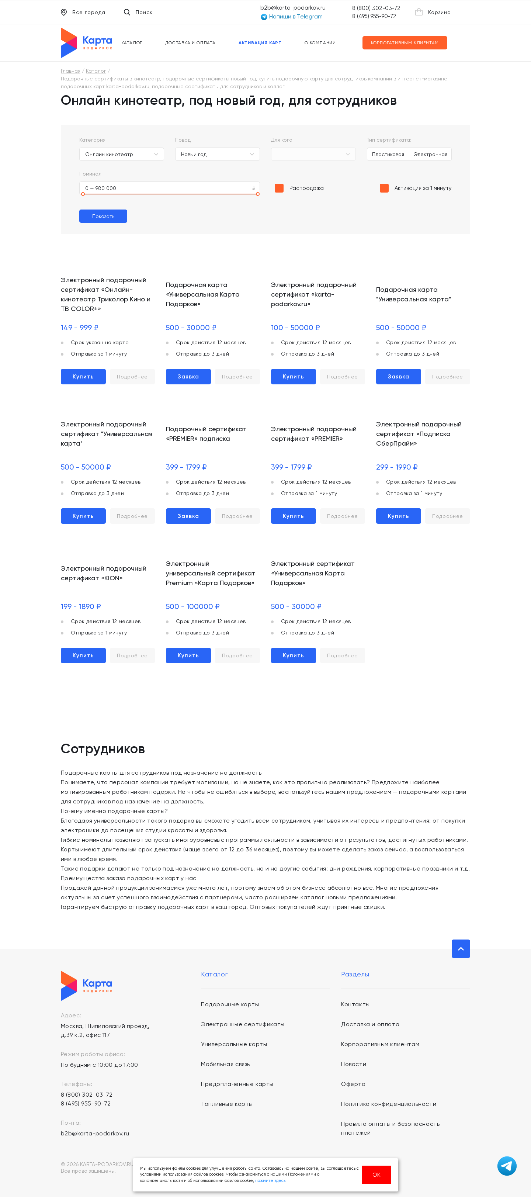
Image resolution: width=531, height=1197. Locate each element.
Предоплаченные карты (237, 1083)
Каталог (132, 42)
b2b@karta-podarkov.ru (293, 7)
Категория (92, 140)
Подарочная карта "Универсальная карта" (413, 294)
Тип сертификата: (389, 140)
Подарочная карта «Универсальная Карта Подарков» (203, 294)
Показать (103, 216)
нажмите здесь (270, 1180)
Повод (183, 140)
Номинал (90, 174)
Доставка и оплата (190, 42)
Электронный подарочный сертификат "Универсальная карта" (106, 433)
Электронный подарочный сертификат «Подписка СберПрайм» (419, 433)
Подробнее (132, 377)
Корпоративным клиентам (405, 42)
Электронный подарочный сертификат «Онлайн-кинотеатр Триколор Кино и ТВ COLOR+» (105, 294)
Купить (83, 376)
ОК (376, 1174)
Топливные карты (227, 1103)
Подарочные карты (230, 1004)
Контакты (355, 1004)
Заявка (188, 376)
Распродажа (306, 188)
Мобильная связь (225, 1064)
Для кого (281, 140)
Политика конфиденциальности (388, 1103)
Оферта (353, 1083)
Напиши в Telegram (291, 17)
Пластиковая (388, 154)
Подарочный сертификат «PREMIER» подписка (206, 433)
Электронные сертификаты (243, 1024)
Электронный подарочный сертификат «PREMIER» (314, 433)
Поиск (138, 12)
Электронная (430, 154)
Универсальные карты (234, 1044)
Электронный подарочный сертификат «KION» (103, 573)
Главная (70, 71)
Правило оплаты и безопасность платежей (390, 1128)
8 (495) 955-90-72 (374, 16)
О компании (320, 42)
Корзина (433, 11)
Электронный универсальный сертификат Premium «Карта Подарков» (211, 573)
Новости (353, 1064)
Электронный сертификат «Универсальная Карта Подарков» (313, 573)
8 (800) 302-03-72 (376, 8)
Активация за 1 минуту (423, 188)
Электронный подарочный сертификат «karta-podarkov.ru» (314, 294)
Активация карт (260, 42)
